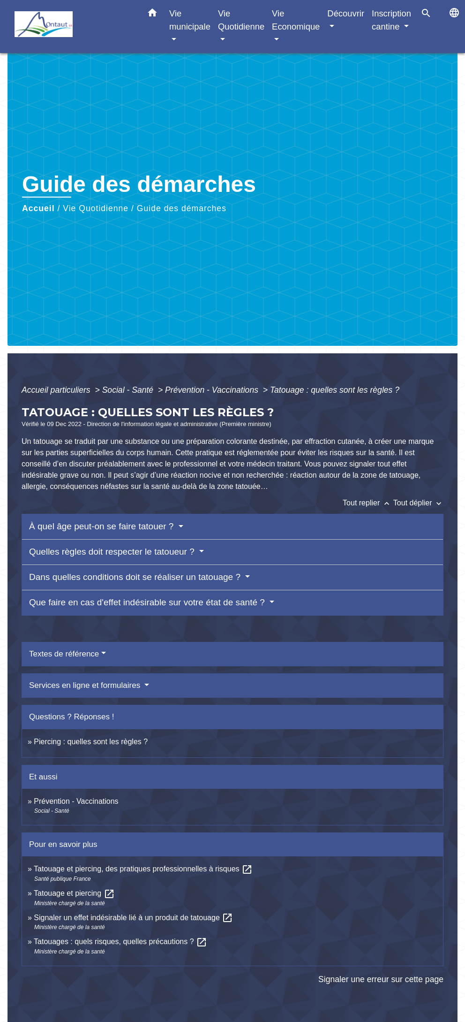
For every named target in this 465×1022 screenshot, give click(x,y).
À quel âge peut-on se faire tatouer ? (102, 526)
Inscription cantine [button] (391, 19)
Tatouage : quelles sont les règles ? (334, 390)
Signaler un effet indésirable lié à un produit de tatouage (133, 918)
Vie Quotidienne (95, 208)
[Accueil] (73, 26)
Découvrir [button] (345, 13)
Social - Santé (129, 390)
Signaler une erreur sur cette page (380, 979)
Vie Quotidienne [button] (241, 19)
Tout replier (368, 503)
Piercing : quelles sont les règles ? (91, 742)
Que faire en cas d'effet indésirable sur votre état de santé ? (148, 602)
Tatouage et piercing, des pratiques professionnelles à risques (143, 869)
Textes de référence (64, 653)
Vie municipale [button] (189, 19)
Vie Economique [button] (296, 19)
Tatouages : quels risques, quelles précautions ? (120, 942)
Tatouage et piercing (74, 893)
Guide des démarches (181, 208)
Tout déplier (418, 503)
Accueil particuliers (57, 390)
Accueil (38, 208)
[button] (152, 14)
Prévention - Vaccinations (213, 390)
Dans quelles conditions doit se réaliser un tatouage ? (136, 577)
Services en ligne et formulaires (85, 685)
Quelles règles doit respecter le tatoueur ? (113, 552)
